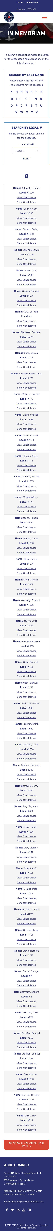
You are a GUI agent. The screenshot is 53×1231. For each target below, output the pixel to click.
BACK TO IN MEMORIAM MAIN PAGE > (26, 1145)
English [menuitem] (21, 9)
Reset (26, 158)
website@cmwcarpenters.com (27, 1201)
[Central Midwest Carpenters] (22, 17)
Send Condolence (26, 202)
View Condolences (26, 197)
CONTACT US (32, 2)
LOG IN (20, 2)
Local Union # (27, 144)
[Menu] (44, 17)
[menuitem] (19, 2)
